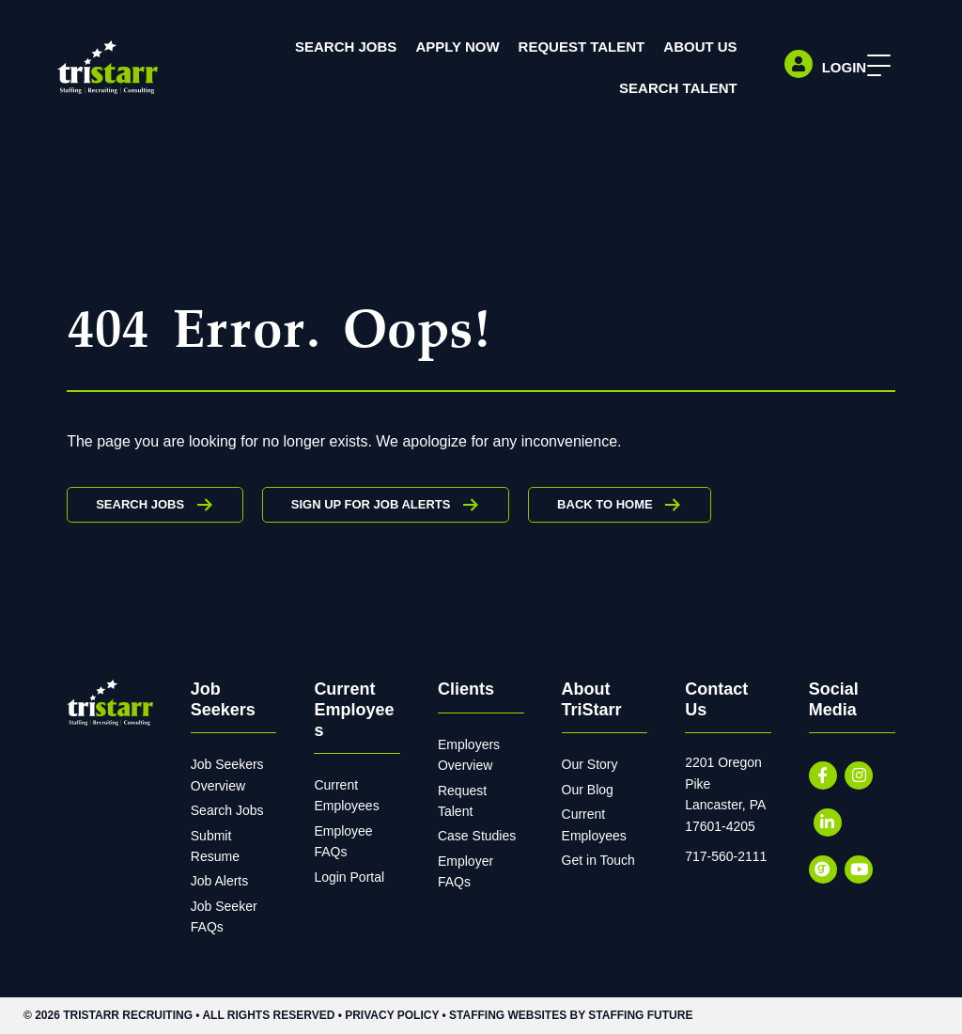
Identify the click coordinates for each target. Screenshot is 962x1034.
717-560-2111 (726, 856)
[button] (874, 66)
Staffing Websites (507, 1015)
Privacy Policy (392, 1015)
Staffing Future (640, 1015)
